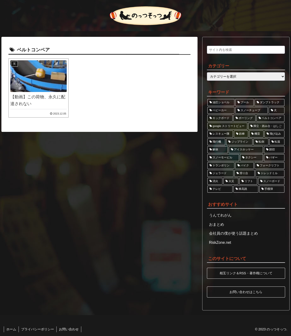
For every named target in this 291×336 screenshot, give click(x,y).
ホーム (11, 329)
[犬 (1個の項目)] (276, 110)
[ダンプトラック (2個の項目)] (269, 102)
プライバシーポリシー (37, 329)
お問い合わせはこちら (245, 292)
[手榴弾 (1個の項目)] (271, 189)
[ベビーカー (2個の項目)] (220, 110)
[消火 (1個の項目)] (214, 181)
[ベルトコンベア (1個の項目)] (270, 118)
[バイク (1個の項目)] (244, 165)
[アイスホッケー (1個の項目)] (246, 149)
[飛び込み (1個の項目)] (274, 133)
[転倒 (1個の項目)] (260, 141)
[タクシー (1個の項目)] (251, 157)
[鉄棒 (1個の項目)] (241, 133)
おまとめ (216, 224)
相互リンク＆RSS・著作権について (246, 273)
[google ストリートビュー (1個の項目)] (227, 126)
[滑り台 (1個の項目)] (244, 173)
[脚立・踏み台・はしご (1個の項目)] (266, 126)
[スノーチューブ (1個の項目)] (251, 110)
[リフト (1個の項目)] (248, 181)
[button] (280, 51)
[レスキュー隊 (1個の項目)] (220, 133)
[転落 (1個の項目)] (276, 141)
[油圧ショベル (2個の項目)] (220, 102)
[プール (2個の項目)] (244, 102)
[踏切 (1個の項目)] (274, 149)
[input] (246, 50)
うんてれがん (220, 215)
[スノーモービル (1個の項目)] (223, 157)
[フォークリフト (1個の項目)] (269, 165)
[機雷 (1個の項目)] (256, 133)
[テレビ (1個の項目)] (220, 189)
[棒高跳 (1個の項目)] (246, 189)
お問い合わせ (69, 329)
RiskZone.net (220, 242)
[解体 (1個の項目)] (217, 149)
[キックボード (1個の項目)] (220, 118)
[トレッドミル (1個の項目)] (270, 173)
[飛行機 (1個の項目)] (216, 141)
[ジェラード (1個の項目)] (220, 173)
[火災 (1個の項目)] (230, 181)
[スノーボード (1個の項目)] (271, 181)
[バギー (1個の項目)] (274, 157)
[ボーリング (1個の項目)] (244, 118)
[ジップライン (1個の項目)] (239, 141)
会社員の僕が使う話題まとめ (233, 233)
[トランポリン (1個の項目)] (220, 165)
